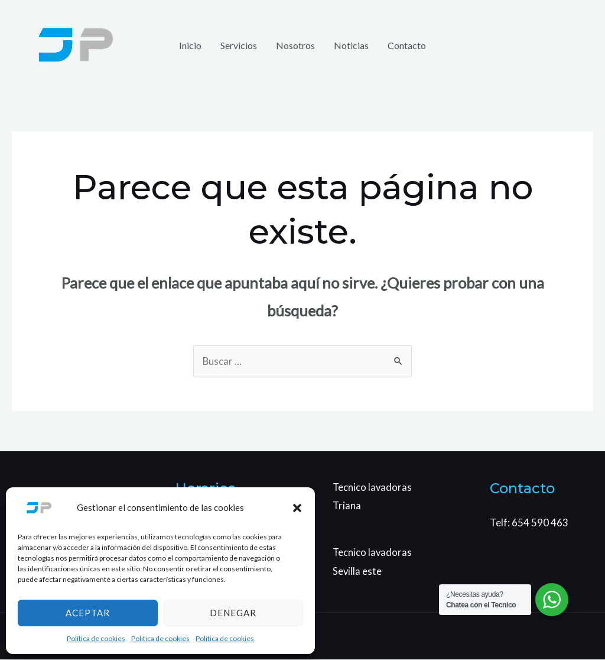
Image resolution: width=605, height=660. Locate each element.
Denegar (233, 612)
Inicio (190, 45)
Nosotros (295, 45)
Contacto (407, 45)
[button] (297, 508)
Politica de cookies (160, 638)
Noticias (351, 45)
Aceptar (88, 612)
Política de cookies (96, 638)
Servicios (238, 45)
